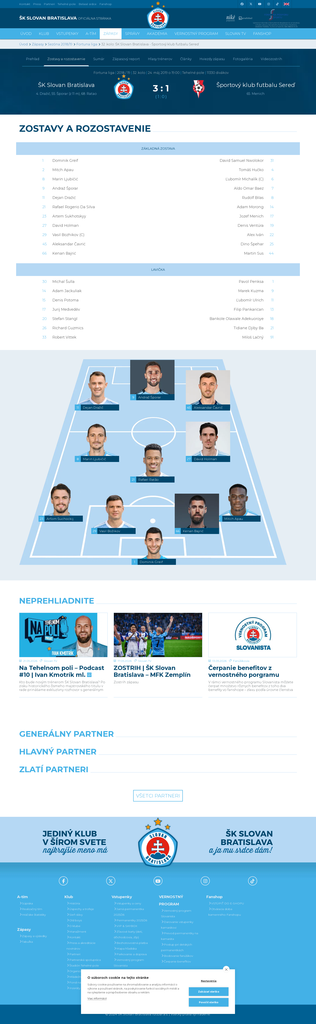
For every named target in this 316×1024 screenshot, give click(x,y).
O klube (73, 926)
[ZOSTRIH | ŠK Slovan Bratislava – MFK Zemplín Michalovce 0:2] (158, 628)
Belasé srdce (88, 4)
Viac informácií (97, 998)
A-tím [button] (91, 33)
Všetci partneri (158, 796)
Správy (132, 33)
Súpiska (26, 903)
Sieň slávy (75, 914)
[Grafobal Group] (193, 779)
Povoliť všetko (209, 1002)
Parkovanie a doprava (130, 954)
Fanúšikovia (241, 647)
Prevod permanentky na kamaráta (179, 936)
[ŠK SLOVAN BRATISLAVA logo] (87, 18)
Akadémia (157, 33)
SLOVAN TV (235, 33)
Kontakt (73, 937)
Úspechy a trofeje (80, 909)
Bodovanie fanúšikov (177, 956)
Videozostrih (271, 59)
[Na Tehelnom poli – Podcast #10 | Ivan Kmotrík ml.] (63, 628)
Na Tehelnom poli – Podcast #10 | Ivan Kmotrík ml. (61, 657)
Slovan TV (50, 647)
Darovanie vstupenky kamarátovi (177, 924)
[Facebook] (242, 4)
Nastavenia (209, 980)
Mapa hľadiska (125, 948)
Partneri (73, 954)
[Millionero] (193, 762)
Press (37, 4)
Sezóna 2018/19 (60, 44)
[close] (226, 969)
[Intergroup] (122, 779)
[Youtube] (260, 4)
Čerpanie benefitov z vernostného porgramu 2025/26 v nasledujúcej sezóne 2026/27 (243, 657)
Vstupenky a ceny (127, 903)
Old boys (74, 920)
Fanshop (105, 4)
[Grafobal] (122, 762)
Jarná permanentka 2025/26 (129, 911)
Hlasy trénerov (160, 59)
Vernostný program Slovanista (129, 962)
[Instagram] (268, 4)
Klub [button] (44, 33)
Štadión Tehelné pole (83, 965)
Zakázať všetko (208, 991)
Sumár (98, 59)
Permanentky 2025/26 (130, 920)
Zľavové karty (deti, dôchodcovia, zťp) (128, 934)
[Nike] (158, 744)
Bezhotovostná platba (131, 943)
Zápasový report (126, 59)
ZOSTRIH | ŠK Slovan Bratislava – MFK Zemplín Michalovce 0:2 (152, 657)
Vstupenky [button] (67, 33)
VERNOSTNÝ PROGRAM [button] (196, 33)
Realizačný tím (30, 909)
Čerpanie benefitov (176, 961)
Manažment (76, 931)
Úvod (26, 33)
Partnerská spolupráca (84, 960)
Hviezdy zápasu (212, 59)
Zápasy (38, 44)
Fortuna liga (86, 44)
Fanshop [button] (262, 33)
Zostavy (66, 59)
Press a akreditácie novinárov (81, 945)
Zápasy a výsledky (33, 936)
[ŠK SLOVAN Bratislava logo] (158, 15)
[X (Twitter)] (251, 4)
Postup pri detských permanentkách (176, 947)
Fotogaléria (243, 59)
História (73, 903)
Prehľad (32, 59)
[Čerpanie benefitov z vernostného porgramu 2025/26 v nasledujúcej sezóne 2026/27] (252, 628)
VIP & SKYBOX (125, 926)
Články (185, 59)
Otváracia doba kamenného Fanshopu (224, 911)
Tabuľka (26, 942)
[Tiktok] (277, 4)
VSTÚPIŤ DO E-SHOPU (226, 903)
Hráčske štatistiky (32, 914)
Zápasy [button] (110, 33)
